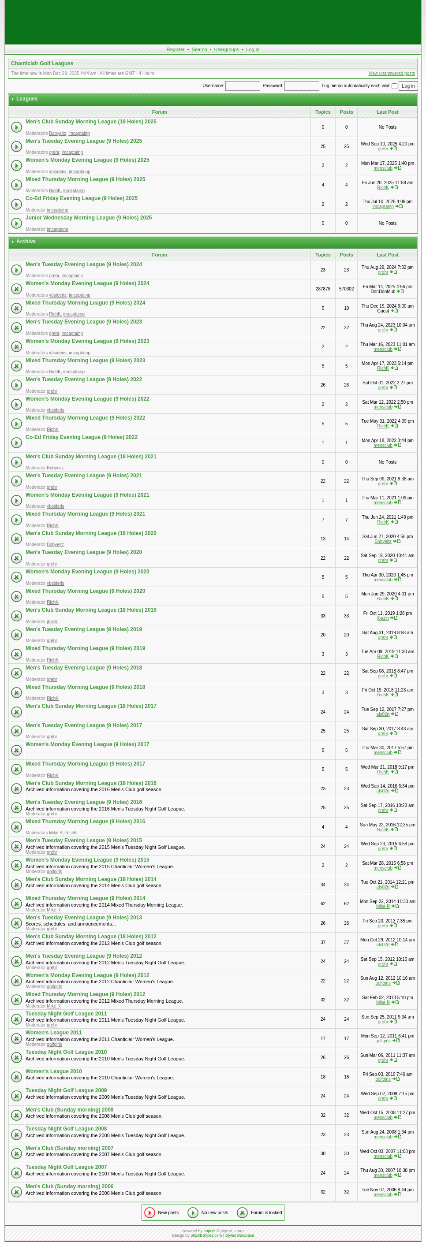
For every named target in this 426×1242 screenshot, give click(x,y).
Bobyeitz (57, 133)
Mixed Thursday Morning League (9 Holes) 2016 (85, 821)
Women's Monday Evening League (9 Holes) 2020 (87, 572)
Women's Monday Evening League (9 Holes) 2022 (87, 399)
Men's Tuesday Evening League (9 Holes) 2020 (84, 552)
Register (176, 49)
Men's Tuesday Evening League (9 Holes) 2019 (84, 629)
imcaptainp (79, 133)
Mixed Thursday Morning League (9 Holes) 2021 (85, 514)
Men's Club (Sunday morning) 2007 (70, 1148)
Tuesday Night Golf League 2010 (66, 1052)
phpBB (209, 1231)
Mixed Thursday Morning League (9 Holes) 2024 (85, 303)
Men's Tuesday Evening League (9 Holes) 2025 (84, 141)
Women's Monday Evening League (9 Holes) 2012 (87, 975)
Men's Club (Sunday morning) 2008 (70, 1110)
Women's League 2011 (54, 1033)
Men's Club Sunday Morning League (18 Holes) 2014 (91, 879)
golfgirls (54, 871)
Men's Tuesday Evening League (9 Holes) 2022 (84, 379)
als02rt (383, 714)
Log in (252, 49)
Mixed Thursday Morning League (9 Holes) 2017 (85, 764)
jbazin (52, 621)
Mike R (56, 832)
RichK (55, 190)
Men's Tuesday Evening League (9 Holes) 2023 (84, 322)
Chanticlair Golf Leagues (42, 63)
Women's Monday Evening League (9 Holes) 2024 (87, 283)
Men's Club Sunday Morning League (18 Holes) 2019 (91, 610)
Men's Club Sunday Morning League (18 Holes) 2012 (91, 936)
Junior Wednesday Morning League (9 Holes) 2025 (89, 218)
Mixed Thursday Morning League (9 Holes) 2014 (85, 898)
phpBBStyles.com (206, 1235)
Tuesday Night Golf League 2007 (66, 1167)
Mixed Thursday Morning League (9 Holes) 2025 (85, 179)
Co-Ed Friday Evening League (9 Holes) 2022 (82, 437)
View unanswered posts (392, 73)
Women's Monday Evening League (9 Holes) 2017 (87, 744)
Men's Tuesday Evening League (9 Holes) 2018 (84, 668)
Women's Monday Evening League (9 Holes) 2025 (87, 160)
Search (199, 49)
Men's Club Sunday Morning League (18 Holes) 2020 (91, 533)
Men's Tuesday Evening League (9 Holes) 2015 (84, 840)
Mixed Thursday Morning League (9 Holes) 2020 (85, 591)
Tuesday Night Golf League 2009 (66, 1090)
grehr (54, 152)
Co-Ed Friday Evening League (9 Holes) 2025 (82, 198)
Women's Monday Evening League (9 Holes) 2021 (87, 495)
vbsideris (57, 171)
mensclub (383, 168)
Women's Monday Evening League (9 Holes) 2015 (87, 860)
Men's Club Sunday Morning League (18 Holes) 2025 (91, 122)
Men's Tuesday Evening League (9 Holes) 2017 (84, 725)
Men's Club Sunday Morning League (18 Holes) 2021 (91, 457)
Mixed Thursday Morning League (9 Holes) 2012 (85, 994)
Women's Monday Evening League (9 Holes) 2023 (87, 341)
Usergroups (226, 49)
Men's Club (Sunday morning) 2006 (70, 1186)
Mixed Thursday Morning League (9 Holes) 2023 (85, 360)
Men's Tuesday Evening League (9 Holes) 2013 (84, 918)
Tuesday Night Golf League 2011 (66, 1014)
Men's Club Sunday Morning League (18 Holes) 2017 (91, 706)
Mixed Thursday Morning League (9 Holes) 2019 (85, 648)
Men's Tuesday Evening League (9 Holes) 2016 (84, 802)
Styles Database (239, 1235)
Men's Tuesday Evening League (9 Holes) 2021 (84, 475)
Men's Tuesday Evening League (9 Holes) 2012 (84, 956)
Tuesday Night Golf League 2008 (66, 1129)
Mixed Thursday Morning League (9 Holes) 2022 (85, 418)
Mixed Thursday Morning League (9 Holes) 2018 (85, 687)
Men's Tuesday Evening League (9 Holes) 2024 (84, 264)
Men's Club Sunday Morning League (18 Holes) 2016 (91, 783)
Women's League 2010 (54, 1071)
